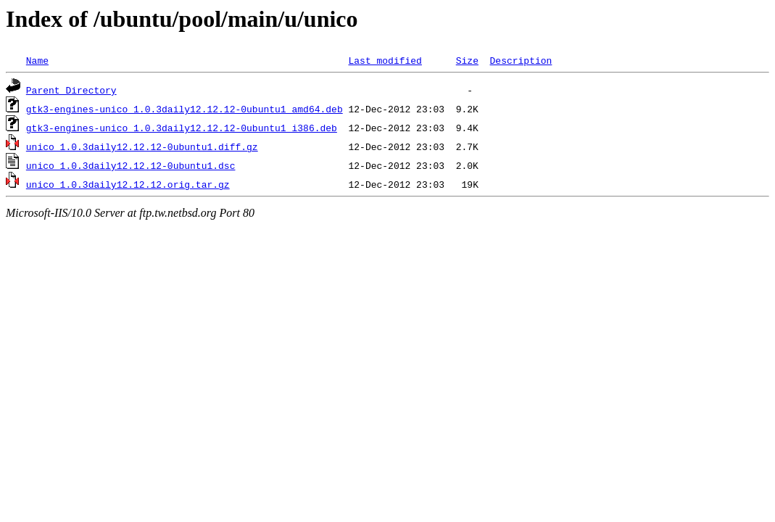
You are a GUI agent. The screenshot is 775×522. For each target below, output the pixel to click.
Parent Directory (71, 89)
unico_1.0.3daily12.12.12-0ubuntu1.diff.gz (142, 146)
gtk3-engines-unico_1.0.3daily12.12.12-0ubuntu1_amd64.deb (184, 108)
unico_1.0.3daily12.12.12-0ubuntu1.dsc (131, 165)
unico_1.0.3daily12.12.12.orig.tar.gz (128, 184)
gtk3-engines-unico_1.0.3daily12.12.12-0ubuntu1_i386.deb (181, 127)
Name (37, 60)
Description (520, 60)
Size (467, 60)
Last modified (384, 60)
